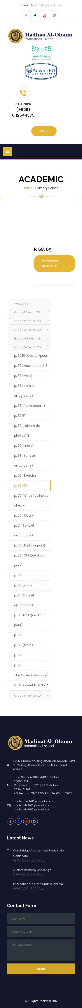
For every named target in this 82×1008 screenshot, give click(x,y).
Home (28, 188)
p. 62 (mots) (23, 445)
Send (41, 969)
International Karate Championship (38, 884)
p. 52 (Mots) (23, 376)
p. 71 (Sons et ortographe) (24, 530)
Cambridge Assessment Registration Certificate (39, 853)
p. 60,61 (19, 416)
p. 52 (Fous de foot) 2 (30, 366)
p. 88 (18, 635)
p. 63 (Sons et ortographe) (24, 460)
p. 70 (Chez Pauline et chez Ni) (31, 500)
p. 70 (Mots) (23, 515)
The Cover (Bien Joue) (31, 675)
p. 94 (18, 665)
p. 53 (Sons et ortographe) (24, 391)
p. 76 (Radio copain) (29, 545)
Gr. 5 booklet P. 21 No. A (31, 685)
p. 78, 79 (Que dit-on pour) (30, 560)
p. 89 (18, 655)
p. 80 (18, 575)
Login (44, 131)
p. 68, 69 (20, 485)
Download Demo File (50, 263)
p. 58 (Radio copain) (29, 405)
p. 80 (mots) (24, 585)
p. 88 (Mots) (23, 645)
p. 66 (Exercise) (26, 475)
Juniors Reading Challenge (32, 870)
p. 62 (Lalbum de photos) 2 (27, 431)
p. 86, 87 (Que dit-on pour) (30, 620)
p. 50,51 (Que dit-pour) (31, 355)
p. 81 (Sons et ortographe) (24, 600)
